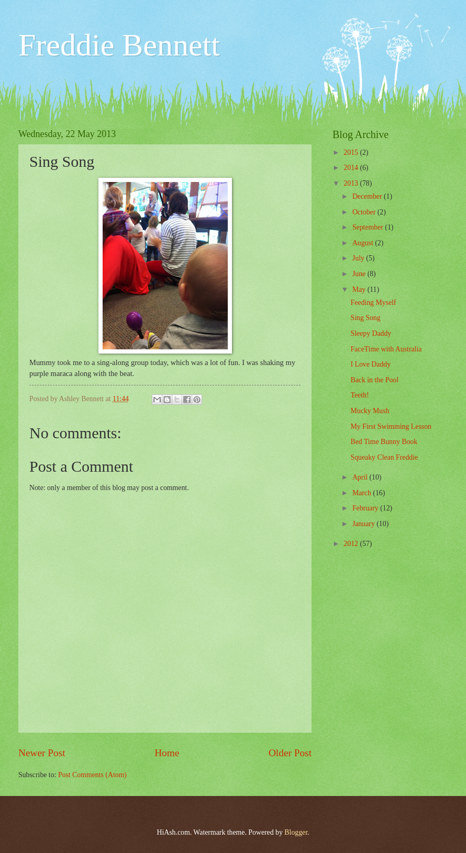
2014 (351, 168)
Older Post (290, 752)
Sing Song (365, 318)
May (360, 289)
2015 (351, 152)
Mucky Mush (369, 411)
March (362, 493)
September (368, 227)
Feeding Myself (373, 302)
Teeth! (359, 395)
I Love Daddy (370, 364)
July (359, 258)
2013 (351, 183)
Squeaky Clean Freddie (384, 457)
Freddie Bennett (119, 45)
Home (166, 752)
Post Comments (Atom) (92, 775)
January (364, 524)
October (365, 212)
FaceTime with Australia (385, 349)
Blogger (295, 832)
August (363, 243)
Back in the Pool (374, 380)
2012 (351, 544)
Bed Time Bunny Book (383, 442)
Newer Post (41, 752)
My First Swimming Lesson (390, 426)
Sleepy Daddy (370, 333)
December (368, 196)
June (360, 274)
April (361, 477)
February (366, 508)
